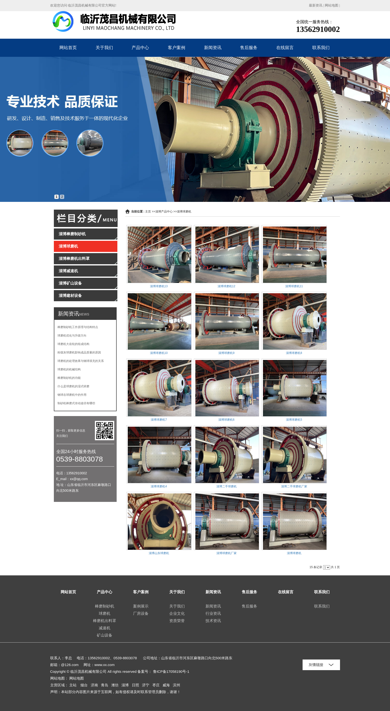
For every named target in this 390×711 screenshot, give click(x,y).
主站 (73, 685)
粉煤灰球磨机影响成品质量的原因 (79, 352)
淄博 (125, 685)
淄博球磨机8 (294, 353)
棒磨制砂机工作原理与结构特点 (77, 327)
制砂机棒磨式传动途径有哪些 (76, 403)
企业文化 (177, 613)
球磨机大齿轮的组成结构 (73, 344)
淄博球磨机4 (159, 486)
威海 (166, 685)
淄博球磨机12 (226, 286)
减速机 (104, 628)
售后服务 (248, 47)
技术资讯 (213, 621)
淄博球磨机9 (226, 353)
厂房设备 (141, 613)
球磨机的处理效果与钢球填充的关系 (80, 361)
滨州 (176, 685)
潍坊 (115, 685)
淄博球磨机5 (294, 419)
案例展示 (141, 606)
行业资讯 (213, 613)
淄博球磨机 (184, 211)
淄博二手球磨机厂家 (294, 486)
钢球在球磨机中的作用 (71, 394)
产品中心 (140, 47)
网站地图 (331, 5)
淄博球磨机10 (159, 353)
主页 (148, 211)
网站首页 (68, 47)
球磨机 (104, 613)
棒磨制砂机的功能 (69, 378)
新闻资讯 (212, 47)
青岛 (104, 685)
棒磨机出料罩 (104, 621)
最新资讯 (315, 5)
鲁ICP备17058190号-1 (171, 671)
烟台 (84, 685)
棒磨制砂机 (104, 606)
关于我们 (104, 47)
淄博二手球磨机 (226, 486)
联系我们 (321, 47)
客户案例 (176, 47)
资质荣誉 (177, 621)
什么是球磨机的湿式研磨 (73, 386)
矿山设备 (104, 635)
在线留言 (285, 47)
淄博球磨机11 (294, 286)
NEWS (84, 314)
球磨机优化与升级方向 (71, 335)
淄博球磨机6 (226, 419)
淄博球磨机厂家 (226, 553)
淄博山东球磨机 (159, 553)
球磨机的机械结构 (69, 369)
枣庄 (156, 685)
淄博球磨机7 (159, 419)
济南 (94, 685)
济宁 (145, 685)
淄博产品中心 (164, 211)
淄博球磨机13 (159, 286)
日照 (135, 685)
